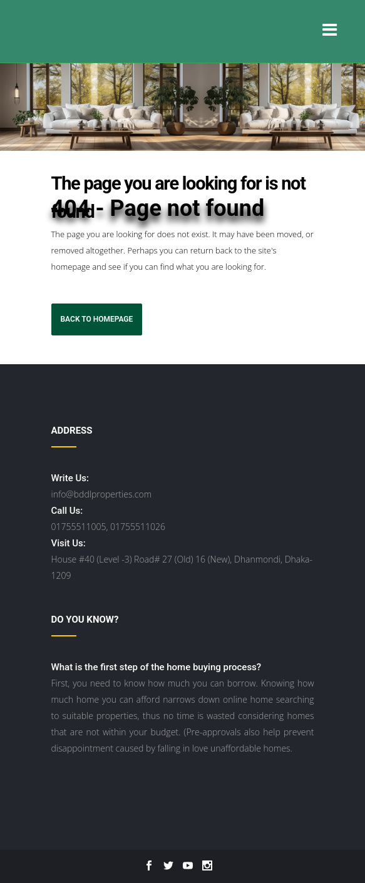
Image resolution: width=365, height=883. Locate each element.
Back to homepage (97, 319)
